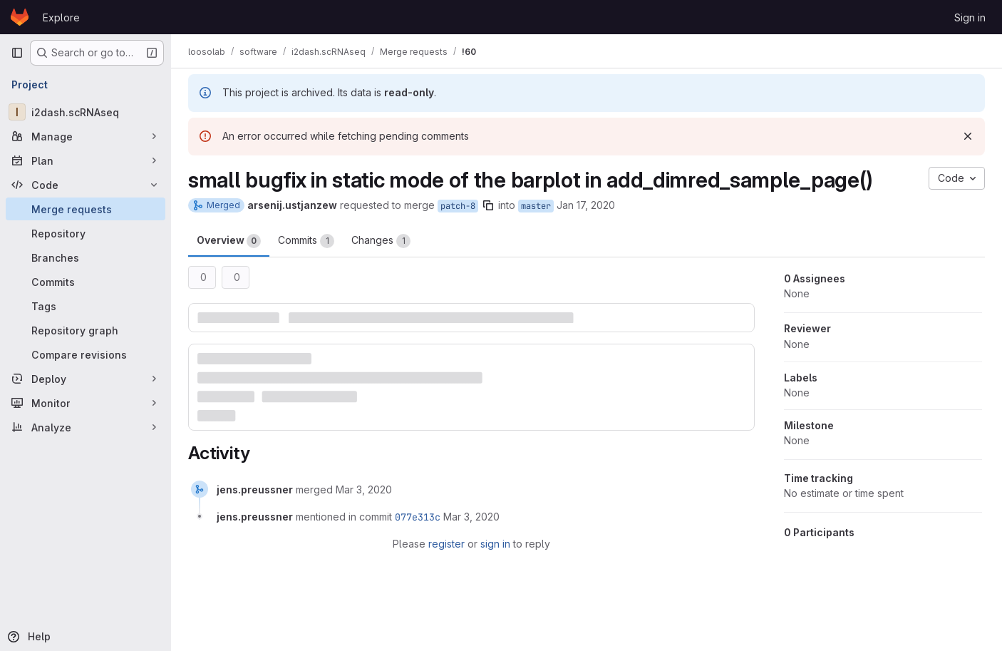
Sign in (970, 17)
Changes (380, 241)
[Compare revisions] (85, 354)
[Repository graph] (85, 330)
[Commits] (85, 281)
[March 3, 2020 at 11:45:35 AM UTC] (364, 489)
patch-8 (457, 206)
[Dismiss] (967, 136)
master (536, 206)
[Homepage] (19, 17)
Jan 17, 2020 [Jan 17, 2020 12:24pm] (586, 205)
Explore (61, 17)
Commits (306, 241)
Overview (229, 241)
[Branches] (85, 257)
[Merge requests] (85, 209)
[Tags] (85, 305)
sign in (495, 544)
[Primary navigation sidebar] (17, 52)
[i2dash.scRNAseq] (85, 112)
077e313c (417, 517)
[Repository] (85, 233)
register (446, 544)
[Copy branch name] (488, 205)
